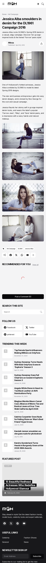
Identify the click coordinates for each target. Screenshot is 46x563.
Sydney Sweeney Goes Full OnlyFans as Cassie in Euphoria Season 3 (28, 377)
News (26, 542)
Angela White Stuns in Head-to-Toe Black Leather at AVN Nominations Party (28, 390)
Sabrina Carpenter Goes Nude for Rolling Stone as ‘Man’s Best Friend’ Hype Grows (28, 419)
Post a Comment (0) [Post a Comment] (23, 297)
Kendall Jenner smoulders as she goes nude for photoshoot (28, 432)
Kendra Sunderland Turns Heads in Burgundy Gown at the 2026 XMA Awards (28, 445)
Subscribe (37, 556)
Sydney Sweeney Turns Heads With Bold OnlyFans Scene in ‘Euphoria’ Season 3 (28, 364)
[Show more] (33, 255)
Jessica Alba (29, 248)
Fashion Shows (30, 538)
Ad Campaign (13, 14)
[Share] (41, 43)
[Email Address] (15, 556)
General (5, 542)
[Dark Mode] (38, 4)
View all (35, 265)
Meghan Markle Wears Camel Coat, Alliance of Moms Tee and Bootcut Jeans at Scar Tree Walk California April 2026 (28, 405)
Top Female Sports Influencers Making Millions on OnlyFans (28, 351)
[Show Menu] (3, 4)
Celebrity (5, 538)
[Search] (42, 4)
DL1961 (20, 248)
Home (4, 14)
